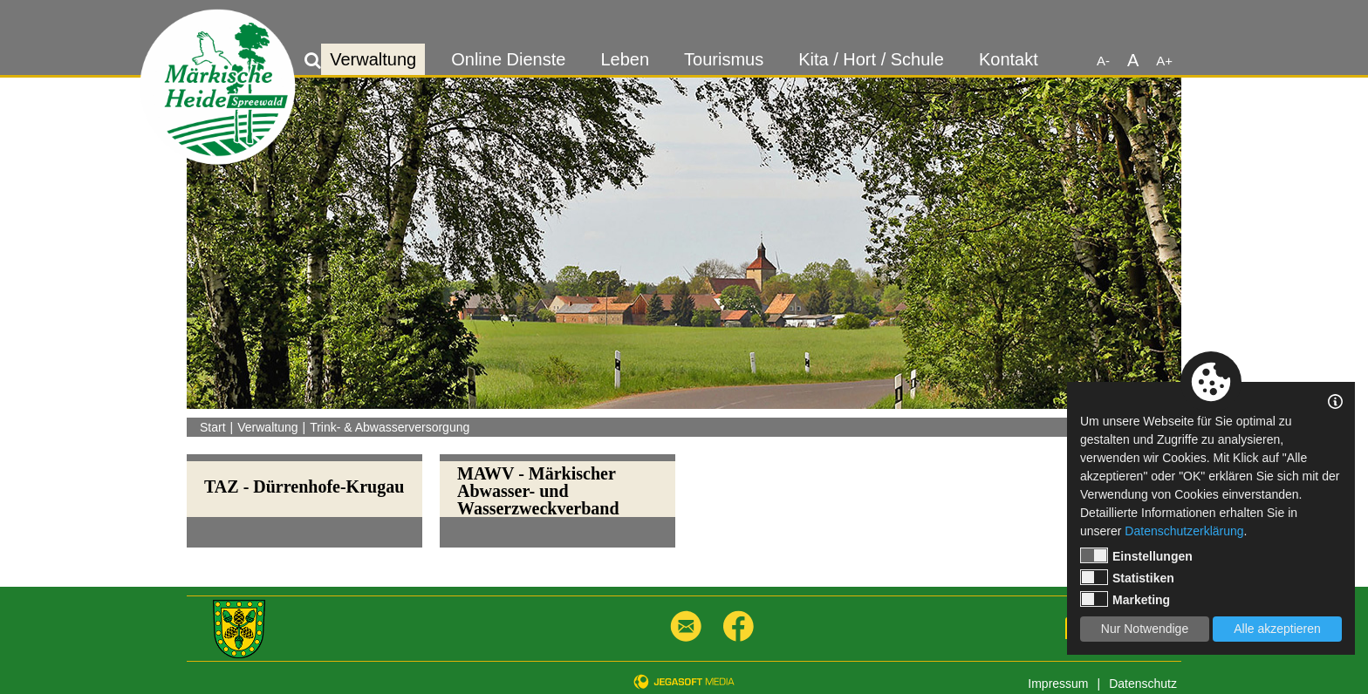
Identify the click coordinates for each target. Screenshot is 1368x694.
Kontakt (1008, 59)
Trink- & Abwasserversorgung (389, 427)
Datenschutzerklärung (1184, 531)
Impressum (1058, 684)
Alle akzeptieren (1277, 629)
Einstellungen (1136, 555)
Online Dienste (508, 59)
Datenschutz (1143, 684)
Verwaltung (373, 59)
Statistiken (1127, 577)
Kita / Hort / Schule (871, 59)
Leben (624, 59)
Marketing (1125, 599)
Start (213, 427)
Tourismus (723, 59)
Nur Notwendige (1144, 629)
